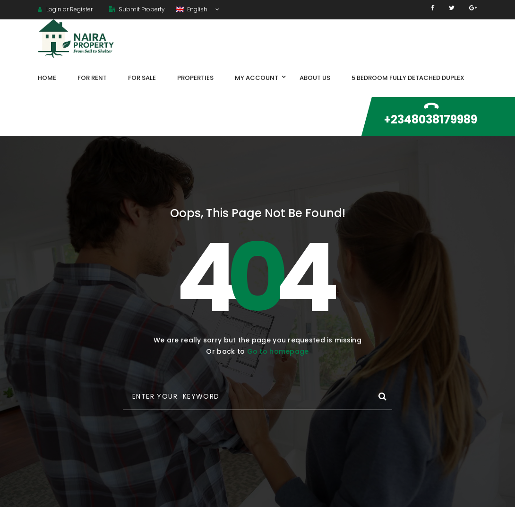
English (192, 9)
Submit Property (137, 9)
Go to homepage (278, 351)
